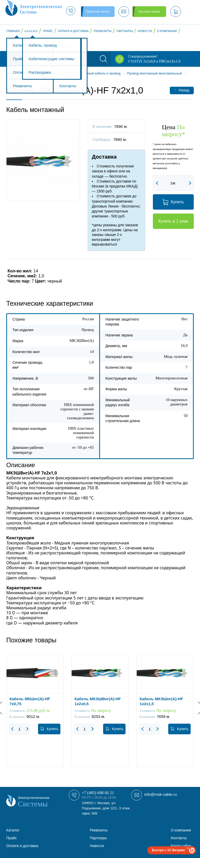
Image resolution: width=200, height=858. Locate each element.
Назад (181, 90)
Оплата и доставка (73, 31)
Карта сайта (181, 846)
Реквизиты (102, 31)
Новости (145, 31)
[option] (34, 714)
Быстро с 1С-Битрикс (168, 850)
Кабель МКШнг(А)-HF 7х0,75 (29, 701)
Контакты (16, 44)
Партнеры (124, 31)
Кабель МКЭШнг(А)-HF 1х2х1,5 (161, 701)
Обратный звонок (97, 11)
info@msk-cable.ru (160, 794)
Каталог (31, 31)
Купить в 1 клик (173, 221)
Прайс (48, 31)
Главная (13, 31)
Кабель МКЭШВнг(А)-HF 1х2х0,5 (97, 701)
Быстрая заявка (149, 11)
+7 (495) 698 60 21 (98, 793)
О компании (167, 31)
